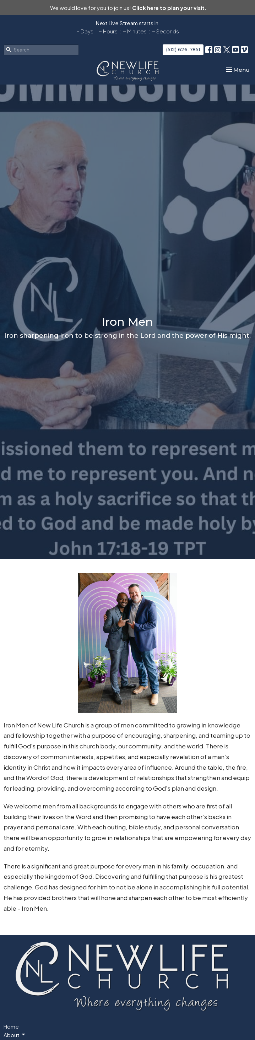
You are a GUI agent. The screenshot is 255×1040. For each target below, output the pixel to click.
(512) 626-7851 (183, 49)
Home (11, 1026)
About (15, 1034)
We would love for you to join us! (128, 7)
